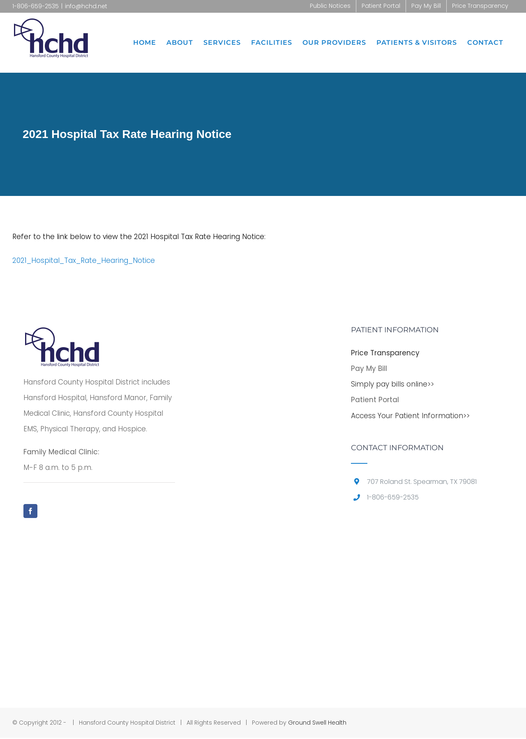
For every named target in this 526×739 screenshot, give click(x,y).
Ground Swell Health (317, 722)
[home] (62, 334)
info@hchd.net (86, 6)
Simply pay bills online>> (392, 384)
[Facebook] (30, 511)
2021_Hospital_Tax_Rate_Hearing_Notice (83, 260)
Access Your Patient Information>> (410, 416)
